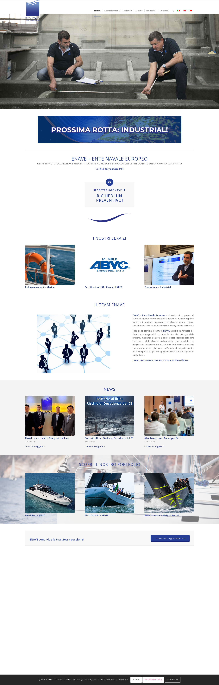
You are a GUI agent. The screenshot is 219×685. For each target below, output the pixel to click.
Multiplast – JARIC (35, 515)
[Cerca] (173, 10)
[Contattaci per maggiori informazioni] (170, 538)
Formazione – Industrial (157, 287)
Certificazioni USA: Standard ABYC (103, 287)
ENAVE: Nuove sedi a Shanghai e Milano (47, 438)
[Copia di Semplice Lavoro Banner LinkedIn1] (109, 129)
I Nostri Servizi (109, 238)
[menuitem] (97, 10)
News (109, 389)
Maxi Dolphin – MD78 (96, 515)
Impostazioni (172, 679)
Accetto (136, 679)
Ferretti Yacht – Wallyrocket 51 (161, 515)
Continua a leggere (35, 446)
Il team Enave (109, 304)
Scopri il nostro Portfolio (109, 464)
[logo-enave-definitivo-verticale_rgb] (32, 10)
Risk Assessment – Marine (40, 287)
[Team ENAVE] (73, 344)
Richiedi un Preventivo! (109, 198)
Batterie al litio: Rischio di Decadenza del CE (109, 438)
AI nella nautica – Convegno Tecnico (164, 438)
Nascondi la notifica (153, 679)
